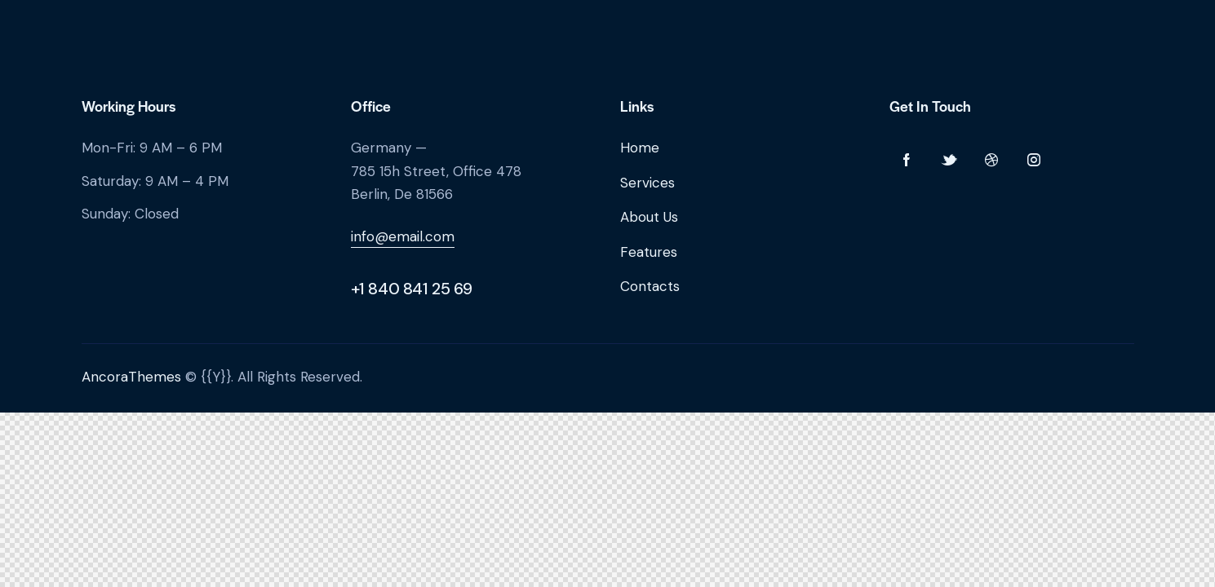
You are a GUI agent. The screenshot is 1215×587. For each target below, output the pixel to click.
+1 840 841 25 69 (412, 288)
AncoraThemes (131, 377)
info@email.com (403, 236)
